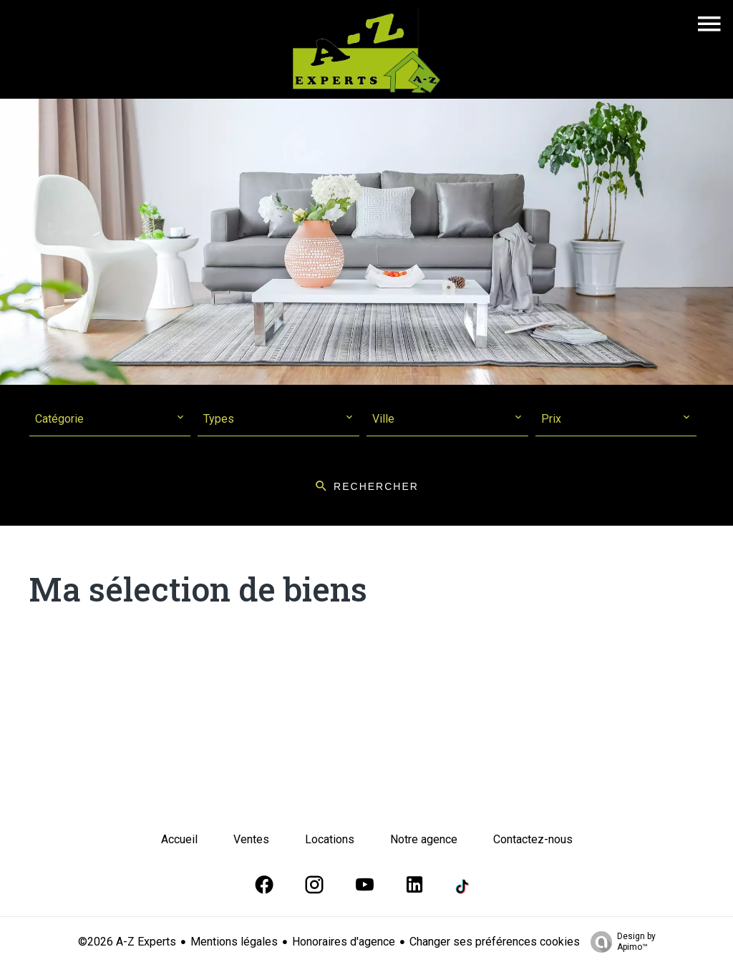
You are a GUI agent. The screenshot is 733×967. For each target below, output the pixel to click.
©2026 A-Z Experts (127, 941)
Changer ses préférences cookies (494, 941)
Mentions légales (234, 941)
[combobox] (110, 419)
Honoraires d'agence (343, 941)
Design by (619, 942)
